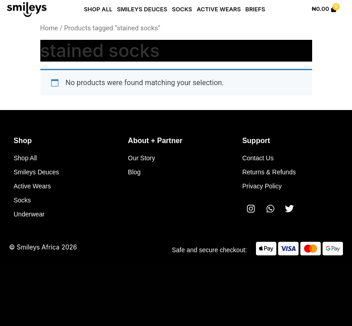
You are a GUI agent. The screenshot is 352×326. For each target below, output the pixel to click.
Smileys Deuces (142, 9)
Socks (182, 9)
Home (49, 28)
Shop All (98, 9)
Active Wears (219, 9)
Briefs (255, 9)
